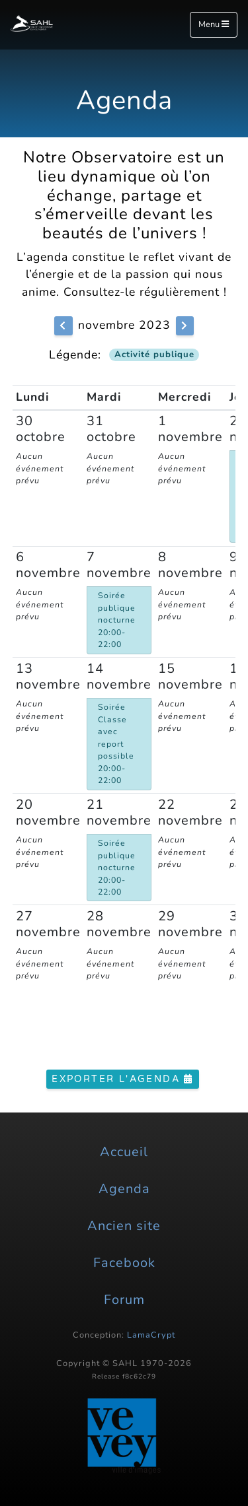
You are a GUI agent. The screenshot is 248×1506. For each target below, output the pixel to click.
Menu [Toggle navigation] (213, 24)
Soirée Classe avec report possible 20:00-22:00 (116, 744)
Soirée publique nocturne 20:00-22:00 (117, 620)
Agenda (124, 1189)
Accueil (124, 1152)
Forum (124, 1300)
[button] (63, 325)
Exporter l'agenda (123, 1079)
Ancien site (124, 1226)
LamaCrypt (151, 1335)
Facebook (124, 1263)
